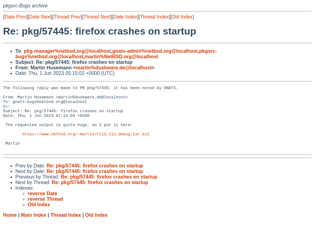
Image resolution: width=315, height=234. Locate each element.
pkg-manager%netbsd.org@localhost (67, 51)
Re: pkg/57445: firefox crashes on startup (94, 178)
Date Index (125, 16)
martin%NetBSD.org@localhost (121, 56)
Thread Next (96, 16)
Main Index (33, 228)
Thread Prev (67, 16)
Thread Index (154, 16)
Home (10, 228)
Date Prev (15, 16)
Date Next (40, 16)
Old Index (182, 16)
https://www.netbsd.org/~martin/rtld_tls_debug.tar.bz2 (85, 144)
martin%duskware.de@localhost (114, 67)
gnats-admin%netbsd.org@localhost (155, 51)
